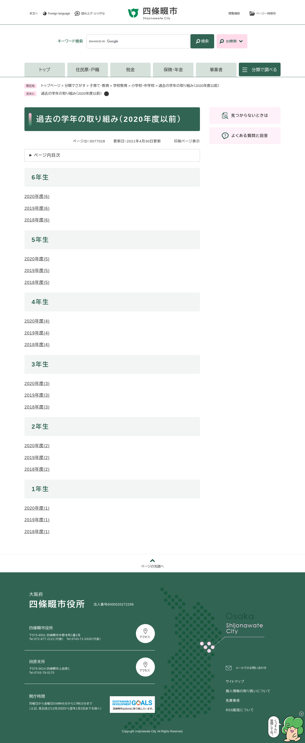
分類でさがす (75, 86)
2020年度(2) (37, 445)
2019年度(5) (37, 270)
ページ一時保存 (266, 13)
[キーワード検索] (138, 41)
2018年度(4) (37, 344)
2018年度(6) (37, 220)
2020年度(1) (37, 508)
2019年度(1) (37, 519)
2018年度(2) (37, 469)
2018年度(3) (37, 407)
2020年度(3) (37, 383)
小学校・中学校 (143, 86)
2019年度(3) (37, 395)
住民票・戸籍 (87, 69)
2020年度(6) (37, 196)
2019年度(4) (37, 333)
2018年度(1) (37, 531)
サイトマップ (235, 681)
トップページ (50, 86)
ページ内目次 (47, 155)
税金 (130, 69)
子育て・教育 (99, 86)
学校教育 (120, 86)
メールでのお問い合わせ (251, 668)
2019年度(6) (37, 208)
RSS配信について (240, 710)
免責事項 (233, 700)
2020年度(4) (37, 321)
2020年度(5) (37, 259)
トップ (44, 69)
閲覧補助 (234, 13)
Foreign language (59, 13)
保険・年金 (173, 69)
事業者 (216, 69)
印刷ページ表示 (187, 141)
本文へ (33, 13)
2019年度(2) (37, 457)
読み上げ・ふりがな (93, 13)
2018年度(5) (37, 282)
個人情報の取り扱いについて (248, 691)
